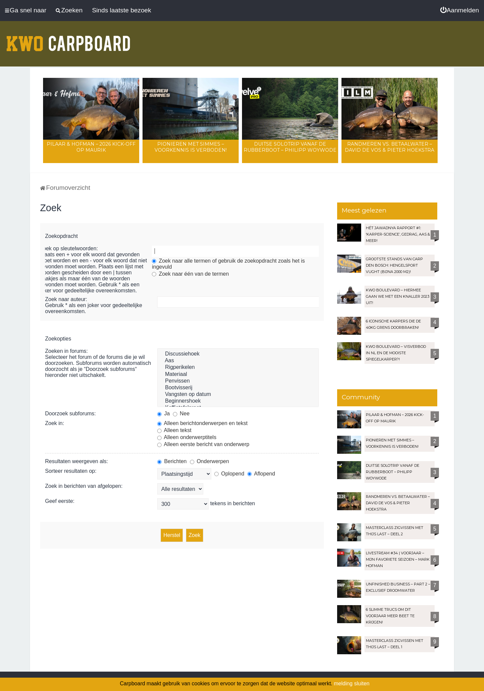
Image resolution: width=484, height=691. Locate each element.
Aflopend (261, 473)
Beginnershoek (238, 401)
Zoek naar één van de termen (190, 274)
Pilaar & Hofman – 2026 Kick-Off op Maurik (91, 147)
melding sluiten (352, 683)
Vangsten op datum (238, 394)
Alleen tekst (174, 430)
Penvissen (238, 381)
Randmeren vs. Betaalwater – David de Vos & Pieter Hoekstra (389, 147)
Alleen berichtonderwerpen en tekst (202, 423)
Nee (181, 413)
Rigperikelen (238, 367)
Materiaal (238, 374)
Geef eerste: (59, 501)
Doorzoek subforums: (70, 413)
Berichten (172, 461)
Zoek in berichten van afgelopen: (84, 486)
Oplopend (229, 473)
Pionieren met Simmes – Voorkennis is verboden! (191, 147)
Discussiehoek (238, 354)
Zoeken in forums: (66, 351)
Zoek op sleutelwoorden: (69, 248)
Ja (163, 413)
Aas (238, 361)
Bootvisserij (238, 388)
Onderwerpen (209, 461)
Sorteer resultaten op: (70, 471)
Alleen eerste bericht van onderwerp (203, 444)
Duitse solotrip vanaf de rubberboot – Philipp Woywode (290, 147)
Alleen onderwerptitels (186, 437)
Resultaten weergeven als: (76, 461)
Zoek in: (54, 423)
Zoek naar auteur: (66, 299)
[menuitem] (459, 10)
